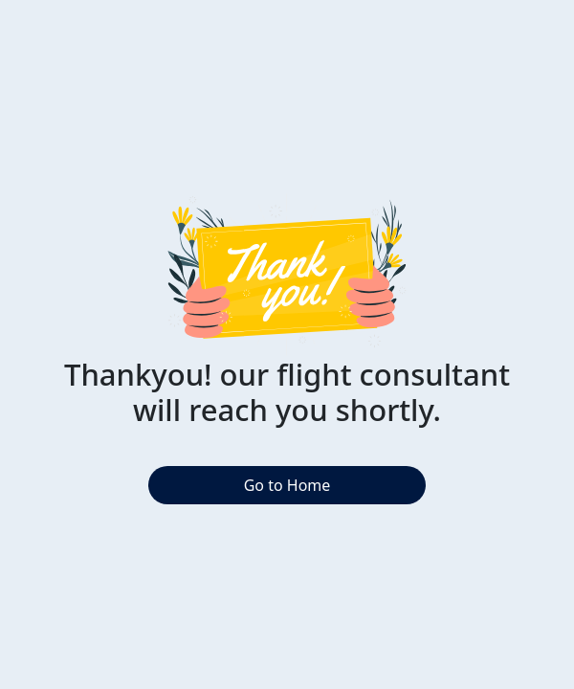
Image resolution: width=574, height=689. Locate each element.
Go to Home (287, 485)
